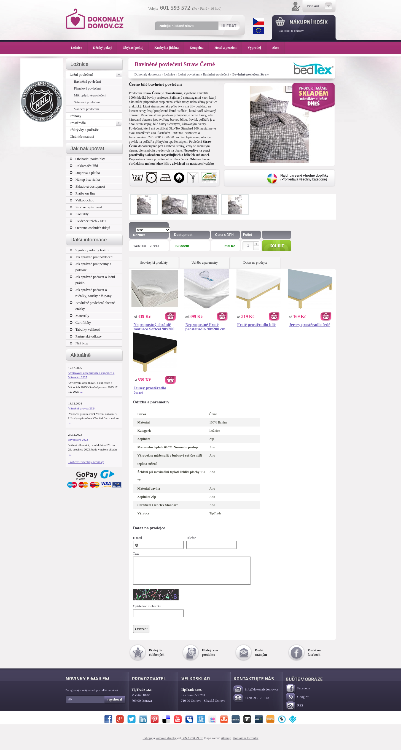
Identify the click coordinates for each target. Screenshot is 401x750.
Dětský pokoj (105, 48)
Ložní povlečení (189, 74)
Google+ (297, 702)
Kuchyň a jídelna (169, 48)
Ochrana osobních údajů (90, 228)
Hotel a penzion (228, 48)
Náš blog (79, 343)
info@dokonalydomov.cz (255, 694)
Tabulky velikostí (85, 329)
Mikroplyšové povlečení (90, 95)
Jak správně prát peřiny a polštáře (90, 267)
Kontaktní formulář (245, 743)
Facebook (298, 693)
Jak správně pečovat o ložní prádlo (92, 280)
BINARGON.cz (192, 743)
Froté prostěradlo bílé (256, 324)
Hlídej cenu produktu (210, 657)
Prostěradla (96, 123)
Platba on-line (82, 193)
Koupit (276, 245)
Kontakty (79, 214)
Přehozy (76, 116)
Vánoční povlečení (86, 109)
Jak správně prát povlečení (92, 257)
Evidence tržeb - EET (88, 221)
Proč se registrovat (86, 207)
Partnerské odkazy (86, 336)
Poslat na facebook (314, 657)
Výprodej (256, 48)
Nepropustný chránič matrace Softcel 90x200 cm (154, 326)
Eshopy (148, 743)
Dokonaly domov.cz (147, 74)
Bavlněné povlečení (216, 74)
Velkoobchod (82, 200)
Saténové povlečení (87, 102)
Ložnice (169, 74)
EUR (258, 30)
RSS (294, 710)
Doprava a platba (85, 173)
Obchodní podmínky (87, 159)
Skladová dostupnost (87, 186)
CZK (258, 21)
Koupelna (199, 48)
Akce (276, 48)
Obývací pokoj (136, 48)
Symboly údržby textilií (89, 250)
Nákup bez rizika (85, 179)
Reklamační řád (84, 166)
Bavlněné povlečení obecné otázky (92, 306)
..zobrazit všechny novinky (86, 462)
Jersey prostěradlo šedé (309, 324)
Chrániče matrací (82, 136)
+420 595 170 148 (251, 703)
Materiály (79, 316)
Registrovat (115, 704)
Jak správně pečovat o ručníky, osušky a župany (91, 293)
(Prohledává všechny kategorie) (305, 177)
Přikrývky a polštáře (84, 130)
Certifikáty (80, 322)
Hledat (228, 25)
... (81, 391)
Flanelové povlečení (87, 88)
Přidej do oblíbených (157, 657)
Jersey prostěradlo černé (150, 390)
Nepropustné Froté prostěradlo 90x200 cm (205, 326)
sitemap (226, 743)
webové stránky (166, 743)
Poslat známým (261, 657)
